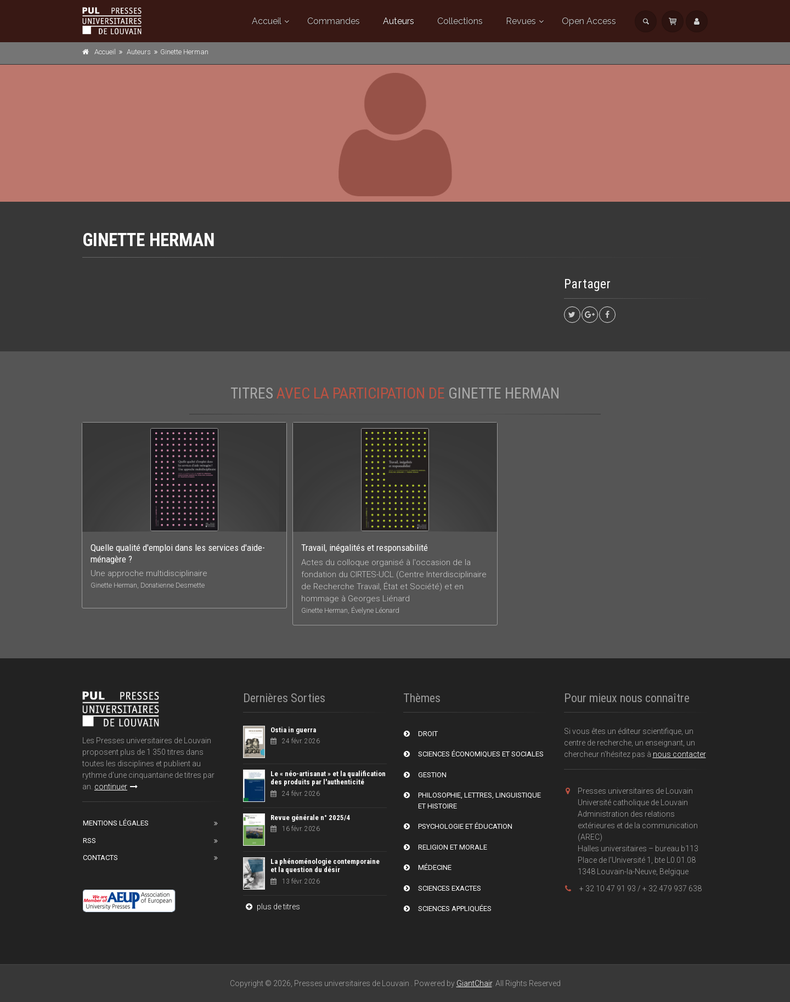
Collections (460, 21)
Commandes (333, 21)
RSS (89, 840)
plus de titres (271, 906)
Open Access (589, 21)
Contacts (100, 857)
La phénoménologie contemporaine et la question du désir (325, 865)
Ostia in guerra (293, 730)
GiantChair (474, 983)
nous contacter (679, 754)
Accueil (266, 21)
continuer (116, 786)
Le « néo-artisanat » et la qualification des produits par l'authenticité (328, 778)
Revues (521, 21)
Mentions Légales (116, 823)
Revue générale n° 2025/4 (310, 817)
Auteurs (398, 21)
